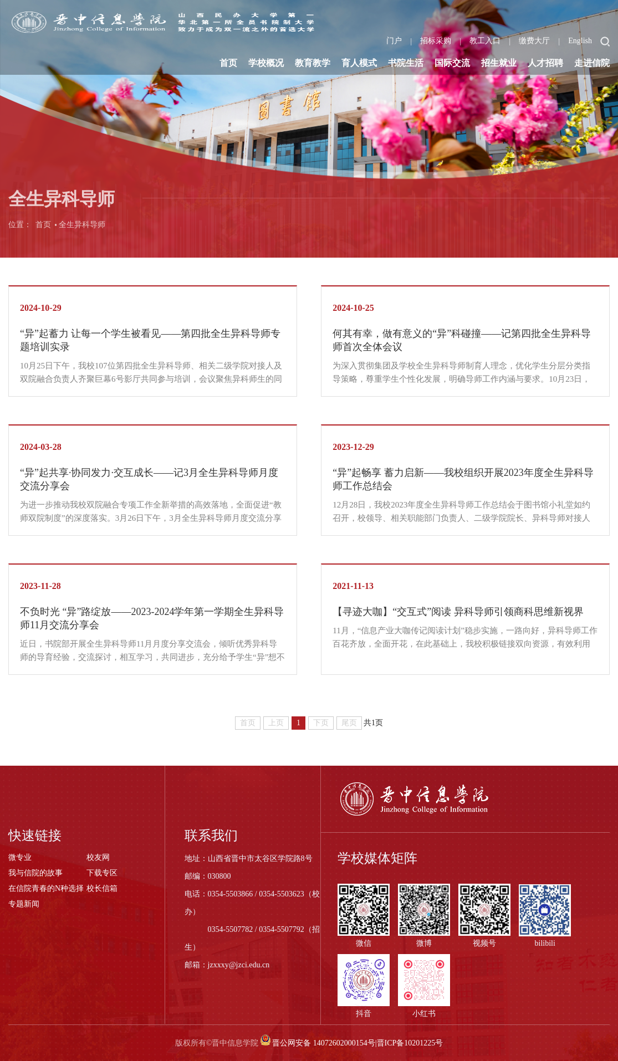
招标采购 (435, 41)
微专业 (20, 857)
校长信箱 (102, 888)
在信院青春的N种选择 (46, 888)
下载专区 (102, 873)
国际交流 (452, 63)
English (580, 41)
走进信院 (592, 63)
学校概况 (266, 63)
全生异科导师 (82, 229)
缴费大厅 (534, 41)
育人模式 (359, 63)
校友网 (98, 857)
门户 (394, 41)
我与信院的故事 (35, 873)
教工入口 (484, 41)
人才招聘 (545, 63)
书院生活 (405, 63)
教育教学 (312, 63)
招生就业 (499, 63)
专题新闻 (23, 904)
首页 (228, 63)
